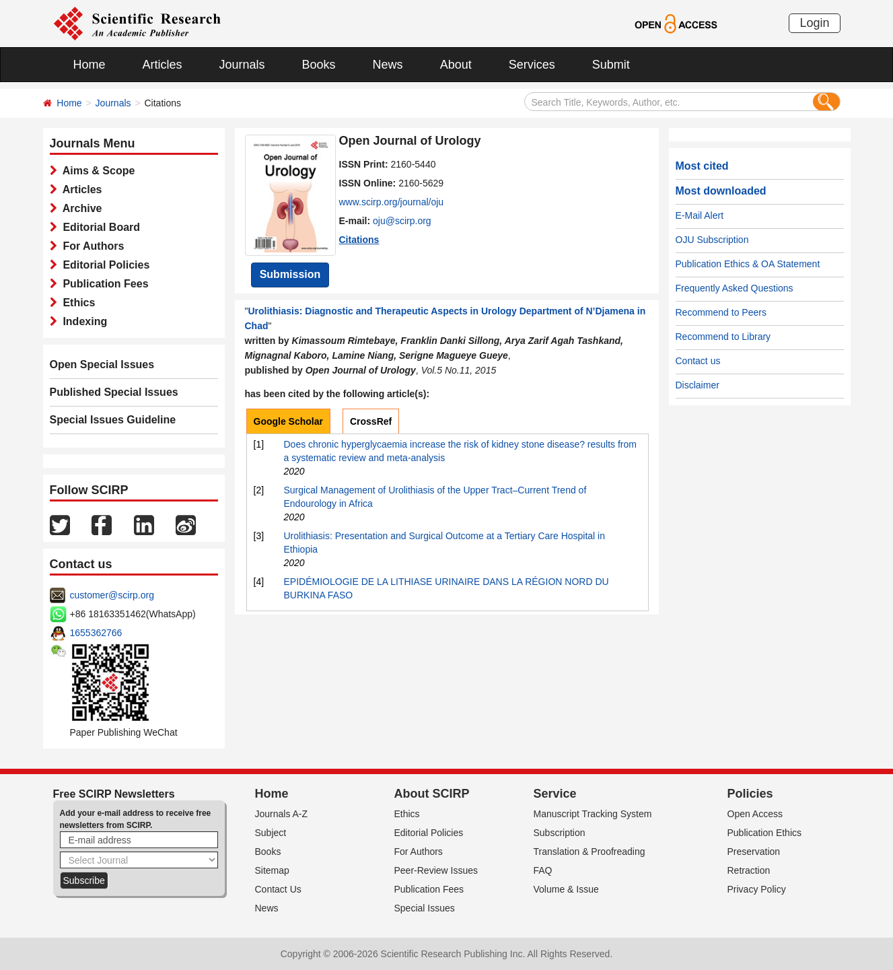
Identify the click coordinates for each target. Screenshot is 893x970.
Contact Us (278, 889)
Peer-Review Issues (436, 870)
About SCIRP (432, 793)
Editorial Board (99, 227)
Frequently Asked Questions (734, 288)
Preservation (754, 851)
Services (532, 64)
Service (555, 793)
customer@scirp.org (112, 595)
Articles (162, 64)
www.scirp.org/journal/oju (391, 202)
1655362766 (96, 632)
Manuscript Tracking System (593, 813)
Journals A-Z (281, 813)
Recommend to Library (723, 336)
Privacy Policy (756, 889)
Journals (242, 64)
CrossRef (371, 421)
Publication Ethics (764, 832)
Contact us (698, 360)
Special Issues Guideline (113, 419)
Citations (359, 239)
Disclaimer (697, 385)
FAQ (543, 870)
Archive (79, 208)
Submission (290, 274)
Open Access (755, 813)
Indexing (82, 321)
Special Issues (424, 908)
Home (89, 64)
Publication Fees (103, 283)
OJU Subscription (712, 239)
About (456, 64)
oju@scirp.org (402, 220)
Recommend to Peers (721, 312)
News (388, 64)
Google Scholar (288, 421)
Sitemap (272, 870)
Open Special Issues (102, 364)
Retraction (749, 870)
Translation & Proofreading (589, 851)
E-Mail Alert (700, 215)
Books (319, 64)
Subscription (559, 832)
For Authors (90, 246)
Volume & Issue (566, 889)
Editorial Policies (103, 265)
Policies (750, 793)
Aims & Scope (96, 170)
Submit (611, 64)
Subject (271, 832)
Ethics (76, 302)
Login (814, 23)
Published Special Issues (114, 392)
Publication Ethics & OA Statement (748, 263)
